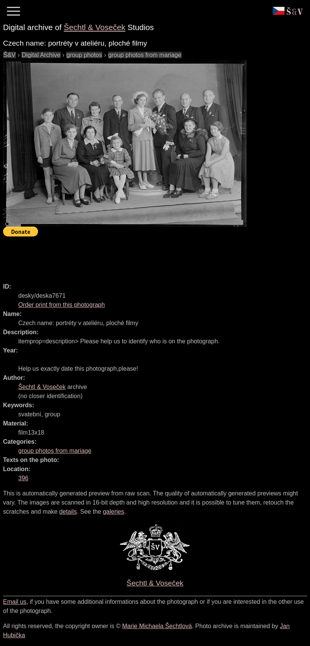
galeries (113, 511)
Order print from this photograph (61, 305)
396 (23, 478)
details (68, 511)
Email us (14, 601)
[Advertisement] (141, 256)
